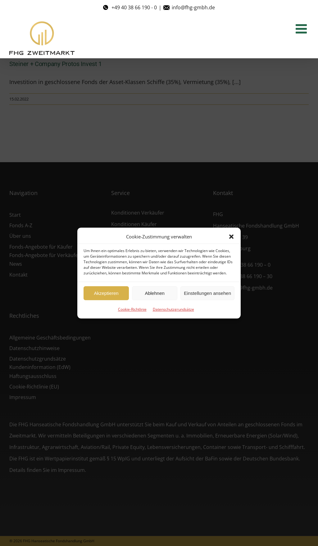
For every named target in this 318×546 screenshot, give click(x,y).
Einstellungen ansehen (207, 293)
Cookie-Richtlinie (132, 309)
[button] (231, 236)
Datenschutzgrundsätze (173, 309)
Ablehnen (154, 293)
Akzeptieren (106, 293)
